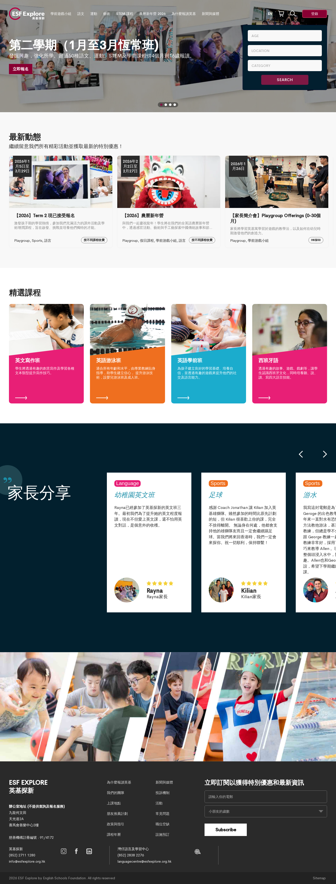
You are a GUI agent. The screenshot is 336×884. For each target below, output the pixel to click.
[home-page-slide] (168, 706)
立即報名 (21, 69)
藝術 (106, 13)
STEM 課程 (124, 13)
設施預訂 (162, 834)
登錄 (314, 13)
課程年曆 (114, 834)
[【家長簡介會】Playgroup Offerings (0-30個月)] (276, 202)
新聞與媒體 (210, 13)
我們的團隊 (115, 792)
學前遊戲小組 (60, 13)
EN (270, 13)
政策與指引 (115, 824)
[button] (161, 104)
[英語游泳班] (127, 353)
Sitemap (319, 878)
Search (285, 79)
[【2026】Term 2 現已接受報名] (60, 202)
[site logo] (26, 13)
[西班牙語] (289, 353)
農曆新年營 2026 (152, 13)
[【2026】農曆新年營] (168, 202)
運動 (93, 13)
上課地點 (114, 803)
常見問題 (162, 813)
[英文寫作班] (46, 353)
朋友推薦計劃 (117, 813)
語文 (80, 13)
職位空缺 (162, 824)
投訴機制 (162, 792)
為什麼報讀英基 (183, 13)
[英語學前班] (208, 353)
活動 (159, 803)
